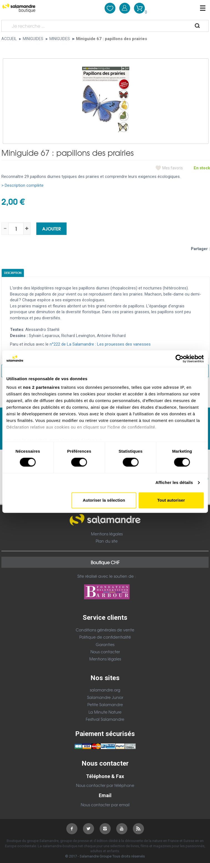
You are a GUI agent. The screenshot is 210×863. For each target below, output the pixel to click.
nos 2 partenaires (41, 387)
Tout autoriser (171, 500)
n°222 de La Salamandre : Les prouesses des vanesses (100, 344)
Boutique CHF (105, 562)
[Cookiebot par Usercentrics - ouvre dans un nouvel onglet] (179, 358)
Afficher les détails (174, 482)
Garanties (105, 644)
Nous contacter (105, 651)
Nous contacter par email (105, 804)
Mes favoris (172, 168)
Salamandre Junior (105, 697)
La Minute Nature (105, 712)
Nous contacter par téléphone (105, 785)
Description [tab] (12, 273)
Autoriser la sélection (104, 500)
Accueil (9, 39)
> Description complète (22, 185)
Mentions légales (107, 534)
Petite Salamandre (105, 704)
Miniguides (33, 39)
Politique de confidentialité (105, 637)
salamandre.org (105, 690)
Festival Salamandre (105, 719)
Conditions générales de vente (105, 630)
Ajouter (51, 228)
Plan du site (107, 541)
